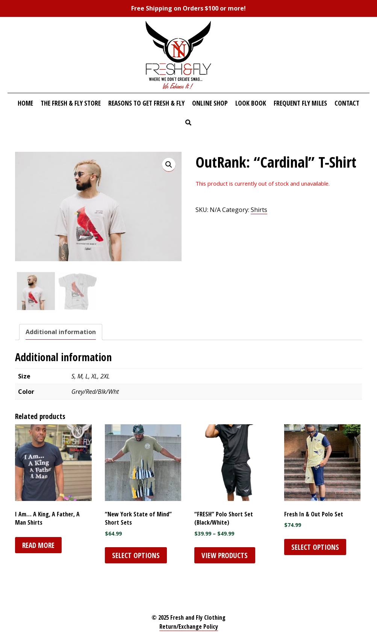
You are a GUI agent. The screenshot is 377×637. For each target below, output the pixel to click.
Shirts (259, 210)
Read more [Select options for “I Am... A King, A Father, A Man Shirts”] (38, 545)
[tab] (60, 332)
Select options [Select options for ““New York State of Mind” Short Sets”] (136, 555)
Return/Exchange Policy (188, 626)
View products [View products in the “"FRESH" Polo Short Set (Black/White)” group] (224, 555)
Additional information (61, 332)
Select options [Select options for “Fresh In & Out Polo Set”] (315, 547)
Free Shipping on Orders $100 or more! (188, 8)
